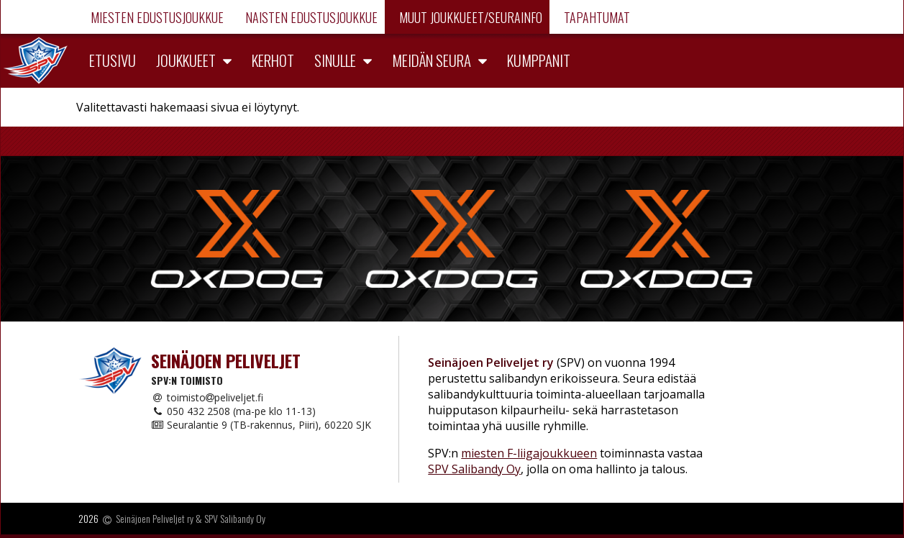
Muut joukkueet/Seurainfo (469, 17)
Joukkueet (186, 60)
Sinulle (335, 60)
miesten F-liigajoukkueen (529, 453)
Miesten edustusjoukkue (156, 17)
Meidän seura (431, 60)
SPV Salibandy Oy (474, 469)
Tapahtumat (595, 17)
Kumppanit (538, 60)
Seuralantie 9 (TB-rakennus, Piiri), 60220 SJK (261, 425)
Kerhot (273, 60)
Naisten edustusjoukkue (310, 17)
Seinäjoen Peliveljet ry (154, 518)
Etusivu (112, 60)
